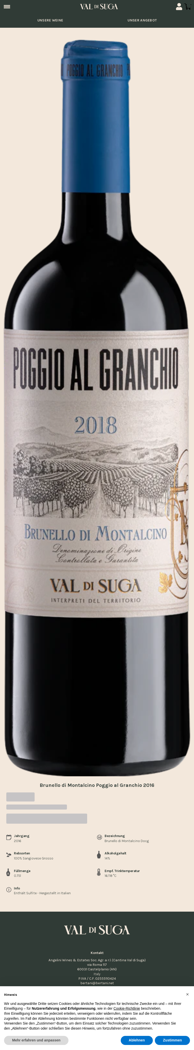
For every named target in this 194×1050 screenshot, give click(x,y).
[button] (187, 994)
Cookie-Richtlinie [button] (126, 1009)
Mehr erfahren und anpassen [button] (36, 1040)
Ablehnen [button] (137, 1040)
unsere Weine (50, 20)
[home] (99, 6)
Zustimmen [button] (172, 1040)
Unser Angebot (142, 20)
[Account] (179, 6)
